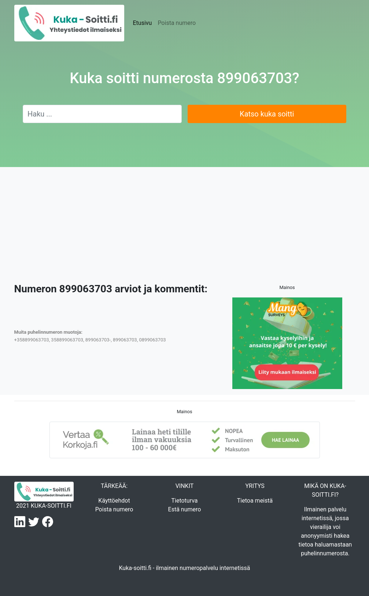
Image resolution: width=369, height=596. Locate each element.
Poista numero (177, 22)
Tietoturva (184, 500)
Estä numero (184, 509)
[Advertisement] (184, 228)
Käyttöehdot (114, 500)
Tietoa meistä (255, 500)
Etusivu (142, 22)
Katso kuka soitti (267, 114)
